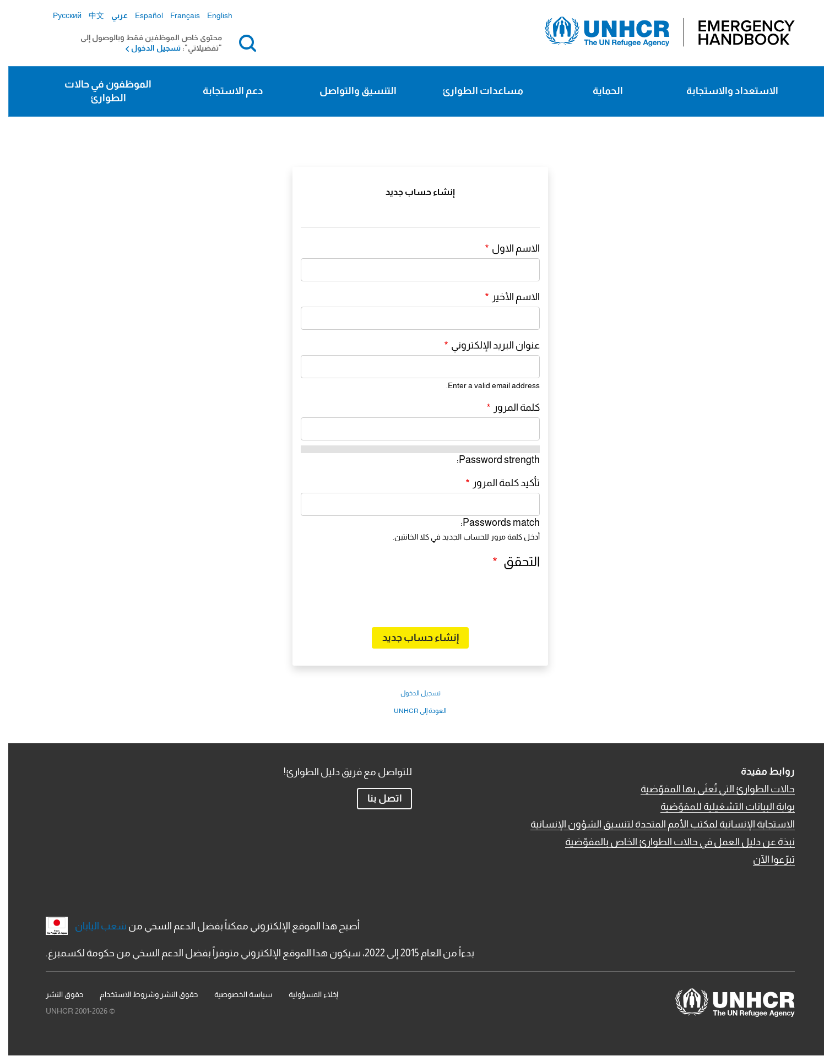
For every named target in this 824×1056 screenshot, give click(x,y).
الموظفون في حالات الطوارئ (99, 91)
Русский (59, 15)
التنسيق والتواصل (349, 90)
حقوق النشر (56, 994)
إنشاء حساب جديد (412, 637)
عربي (111, 15)
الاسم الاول (508, 248)
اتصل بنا (376, 798)
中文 (88, 15)
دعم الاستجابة (224, 90)
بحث (237, 43)
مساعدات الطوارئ (474, 90)
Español (141, 15)
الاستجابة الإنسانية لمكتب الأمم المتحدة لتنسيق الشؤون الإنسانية (654, 824)
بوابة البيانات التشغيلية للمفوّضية (719, 806)
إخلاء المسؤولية (305, 994)
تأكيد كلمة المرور (498, 482)
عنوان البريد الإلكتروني (487, 345)
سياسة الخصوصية (235, 994)
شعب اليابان (92, 926)
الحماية (599, 90)
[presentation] (448, 596)
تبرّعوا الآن (766, 859)
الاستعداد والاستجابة (724, 90)
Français (177, 15)
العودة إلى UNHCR (412, 711)
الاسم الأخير (508, 296)
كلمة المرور (508, 407)
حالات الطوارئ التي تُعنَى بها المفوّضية (709, 788)
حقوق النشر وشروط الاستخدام (140, 994)
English (211, 15)
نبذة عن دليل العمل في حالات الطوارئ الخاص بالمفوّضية (672, 841)
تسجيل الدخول (147, 47)
